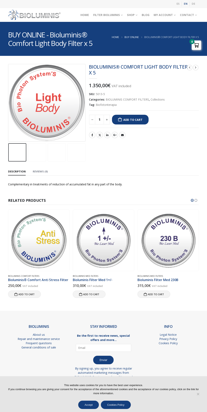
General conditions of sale (38, 347)
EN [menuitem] (185, 3)
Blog (145, 15)
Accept (88, 404)
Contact (187, 15)
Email (122, 135)
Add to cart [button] (26, 294)
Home (84, 15)
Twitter (99, 135)
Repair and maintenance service (39, 339)
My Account (163, 15)
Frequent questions (39, 343)
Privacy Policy (168, 339)
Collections (158, 99)
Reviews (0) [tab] (40, 171)
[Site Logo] (34, 15)
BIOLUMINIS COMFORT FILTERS (127, 99)
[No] (198, 394)
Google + (115, 135)
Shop (131, 15)
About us (39, 335)
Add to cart (133, 120)
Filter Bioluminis (106, 15)
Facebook (92, 135)
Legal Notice (168, 335)
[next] (196, 67)
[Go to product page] (38, 240)
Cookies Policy (168, 343)
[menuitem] (178, 4)
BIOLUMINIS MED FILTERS (85, 276)
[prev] (189, 67)
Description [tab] (17, 171)
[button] (192, 200)
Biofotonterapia (106, 105)
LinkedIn (107, 135)
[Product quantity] (99, 119)
